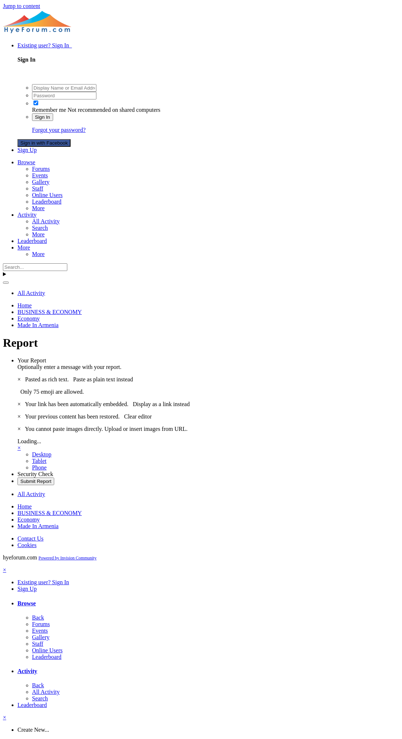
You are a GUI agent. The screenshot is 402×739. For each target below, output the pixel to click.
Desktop (41, 454)
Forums (41, 169)
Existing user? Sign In (44, 45)
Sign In (42, 117)
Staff (37, 188)
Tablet (39, 461)
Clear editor (138, 416)
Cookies (26, 545)
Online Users (47, 195)
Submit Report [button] (35, 481)
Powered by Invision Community (68, 558)
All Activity (46, 221)
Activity (26, 215)
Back (38, 617)
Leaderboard (46, 201)
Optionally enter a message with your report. (69, 367)
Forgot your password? (58, 130)
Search (40, 228)
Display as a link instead (161, 404)
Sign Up (27, 150)
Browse (26, 162)
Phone (39, 467)
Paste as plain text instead (103, 379)
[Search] (35, 267)
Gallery (40, 182)
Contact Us (30, 538)
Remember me (49, 110)
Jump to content (21, 6)
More (38, 208)
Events (40, 175)
